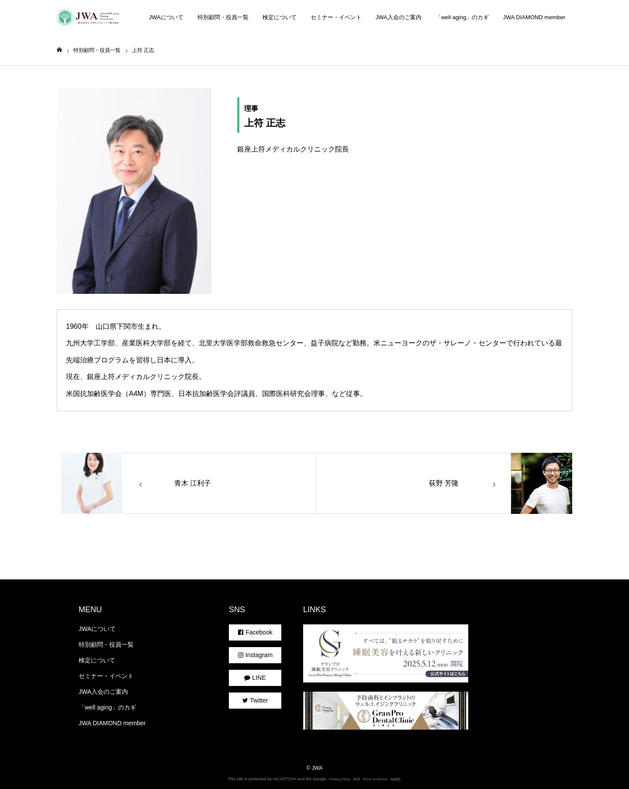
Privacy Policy (339, 779)
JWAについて (166, 17)
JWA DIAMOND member (534, 17)
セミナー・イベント (336, 17)
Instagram (255, 654)
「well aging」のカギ (462, 17)
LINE (255, 677)
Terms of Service (375, 779)
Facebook (255, 632)
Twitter (255, 700)
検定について (280, 17)
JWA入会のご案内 (399, 17)
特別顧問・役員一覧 (223, 17)
